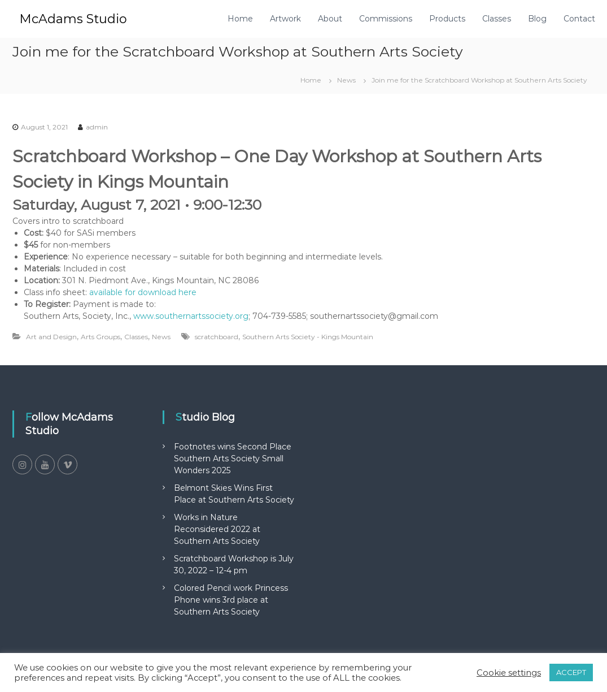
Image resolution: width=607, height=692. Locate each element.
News (346, 80)
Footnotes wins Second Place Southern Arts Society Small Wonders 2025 (232, 458)
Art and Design (51, 336)
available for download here (142, 292)
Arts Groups (100, 336)
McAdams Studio (73, 19)
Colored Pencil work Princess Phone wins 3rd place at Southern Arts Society (231, 600)
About (330, 19)
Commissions (385, 19)
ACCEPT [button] (571, 672)
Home (240, 19)
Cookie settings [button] (509, 673)
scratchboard (216, 336)
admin (97, 127)
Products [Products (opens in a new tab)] (447, 19)
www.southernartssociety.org (190, 316)
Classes (496, 19)
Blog (537, 19)
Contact (579, 19)
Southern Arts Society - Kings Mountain (307, 336)
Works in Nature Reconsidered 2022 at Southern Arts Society (217, 529)
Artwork (285, 19)
